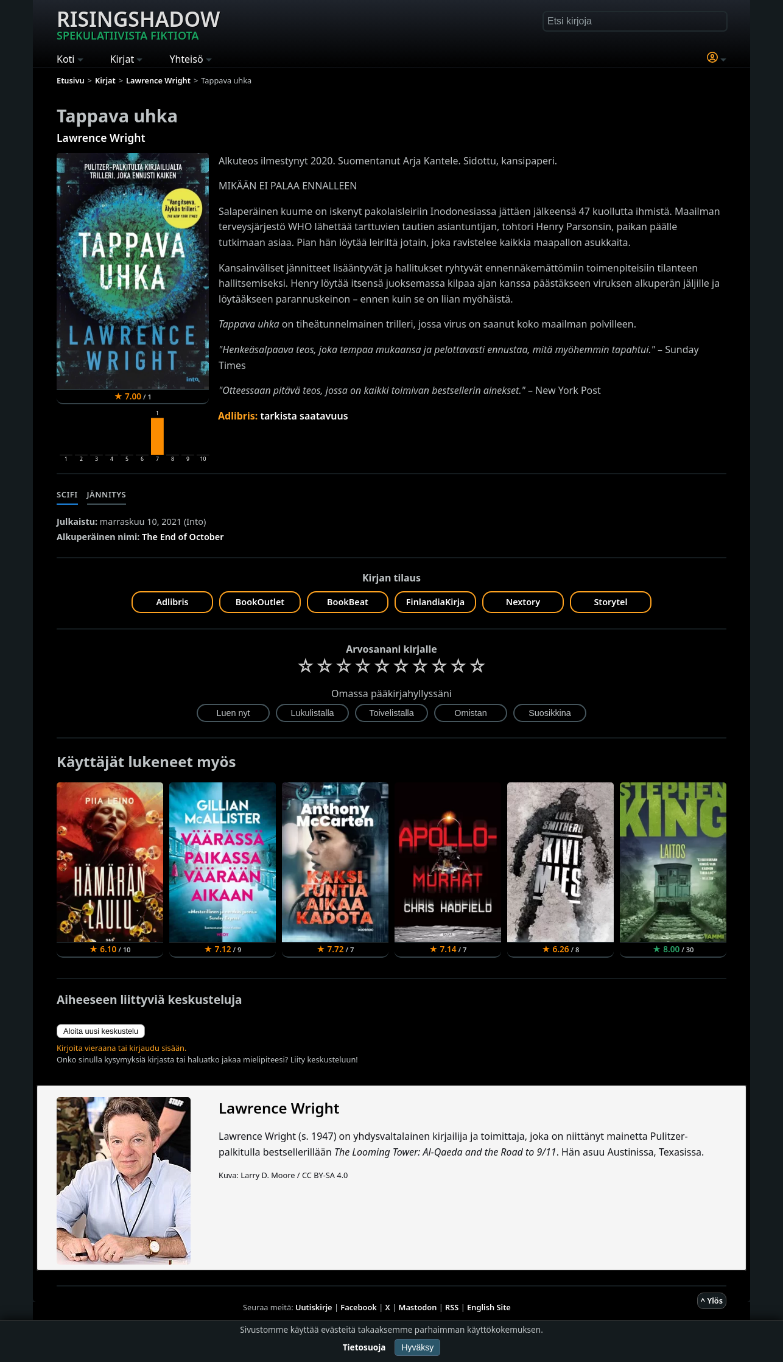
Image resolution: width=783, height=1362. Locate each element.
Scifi (67, 494)
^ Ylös (712, 1300)
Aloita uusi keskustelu (100, 1031)
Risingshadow (138, 24)
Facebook (358, 1307)
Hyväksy (417, 1347)
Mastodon (418, 1307)
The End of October (182, 536)
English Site (489, 1307)
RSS (451, 1307)
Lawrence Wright (101, 137)
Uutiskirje (313, 1307)
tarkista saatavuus (304, 416)
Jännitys (107, 494)
